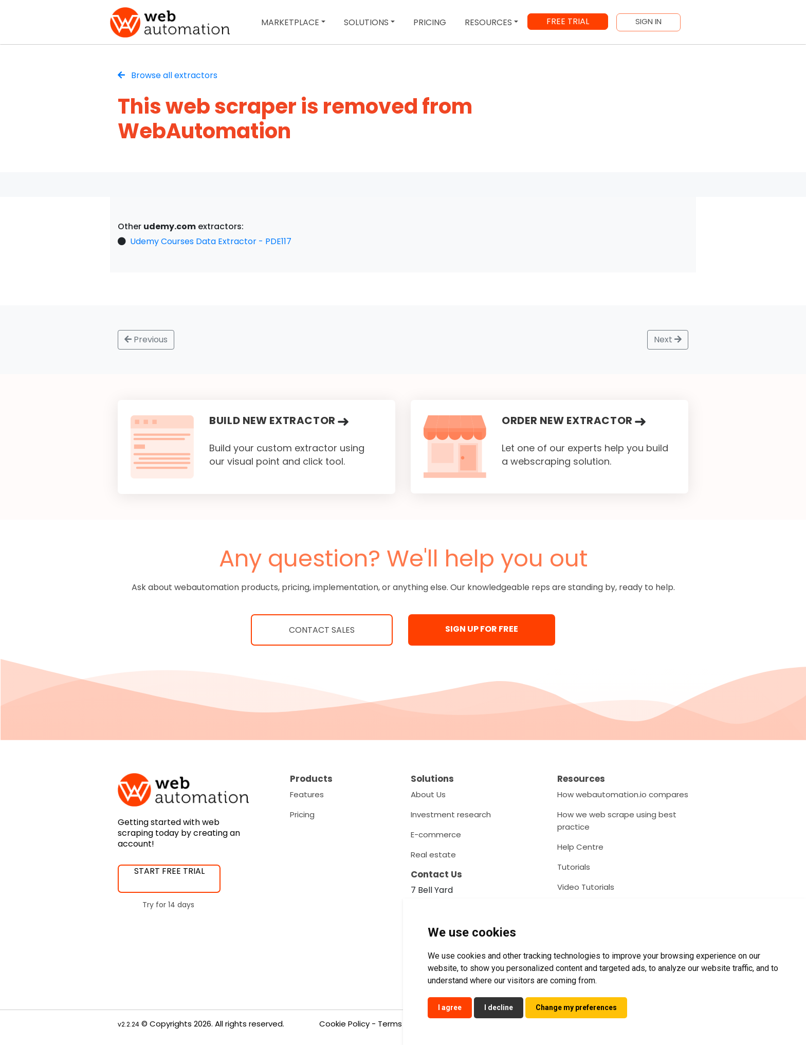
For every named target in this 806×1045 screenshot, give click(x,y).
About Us (428, 794)
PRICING (429, 22)
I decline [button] (498, 1007)
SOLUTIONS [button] (366, 22)
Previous (146, 339)
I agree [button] (450, 1007)
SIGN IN (648, 21)
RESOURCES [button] (488, 22)
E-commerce (436, 834)
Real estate (433, 854)
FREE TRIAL (567, 21)
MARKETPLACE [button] (290, 22)
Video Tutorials (585, 887)
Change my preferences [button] (576, 1007)
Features (307, 794)
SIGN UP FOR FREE (481, 629)
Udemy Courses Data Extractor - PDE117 (210, 241)
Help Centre (580, 846)
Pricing (302, 814)
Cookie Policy (344, 1023)
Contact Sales (322, 630)
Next (668, 339)
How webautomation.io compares (622, 794)
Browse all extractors (167, 75)
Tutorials (573, 866)
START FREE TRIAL (169, 871)
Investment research (451, 814)
